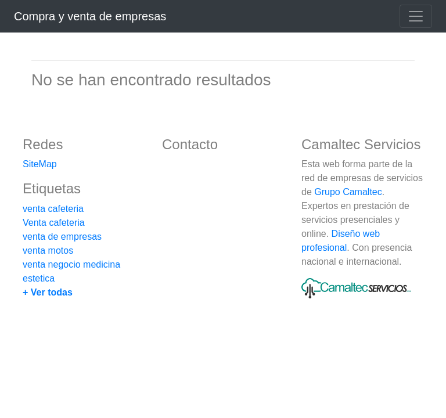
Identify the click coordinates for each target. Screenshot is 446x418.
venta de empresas (62, 237)
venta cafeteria (53, 209)
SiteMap (40, 164)
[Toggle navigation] (416, 16)
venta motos (48, 250)
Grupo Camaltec (348, 192)
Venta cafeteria (54, 223)
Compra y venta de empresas (90, 16)
